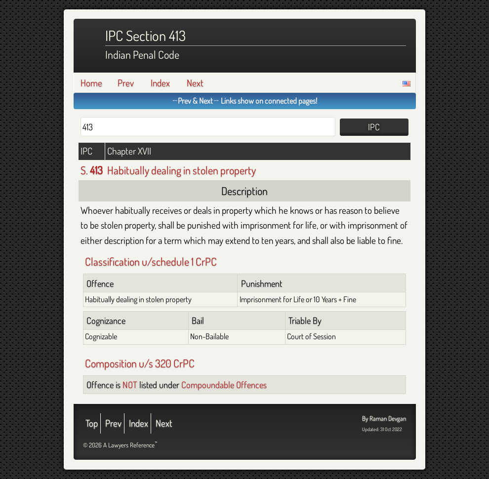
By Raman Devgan (384, 418)
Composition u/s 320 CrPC (140, 363)
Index (160, 83)
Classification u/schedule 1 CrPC (151, 261)
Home (91, 83)
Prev (126, 83)
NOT (129, 384)
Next (195, 83)
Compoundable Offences (224, 384)
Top (91, 423)
